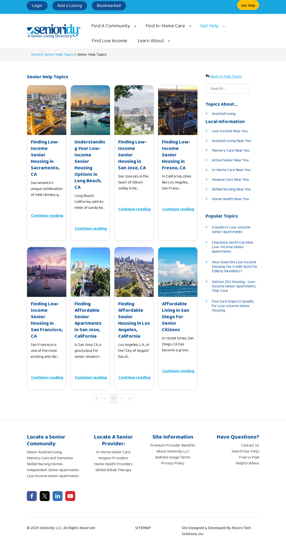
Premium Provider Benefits (172, 445)
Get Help (248, 5)
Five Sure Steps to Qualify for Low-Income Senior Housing (233, 306)
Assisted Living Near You (231, 141)
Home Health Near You (230, 199)
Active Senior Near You (230, 160)
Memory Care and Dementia (50, 458)
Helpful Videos (247, 463)
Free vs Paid (249, 457)
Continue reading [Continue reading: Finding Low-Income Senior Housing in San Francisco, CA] (47, 377)
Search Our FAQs (245, 451)
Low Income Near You (230, 131)
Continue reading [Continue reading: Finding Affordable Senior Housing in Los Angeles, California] (134, 377)
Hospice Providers (113, 458)
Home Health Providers (113, 464)
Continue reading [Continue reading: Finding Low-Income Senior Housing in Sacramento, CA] (47, 216)
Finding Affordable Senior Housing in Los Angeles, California (134, 320)
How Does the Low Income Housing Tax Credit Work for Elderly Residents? (235, 266)
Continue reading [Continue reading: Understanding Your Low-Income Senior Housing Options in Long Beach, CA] (91, 229)
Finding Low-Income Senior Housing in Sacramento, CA (45, 158)
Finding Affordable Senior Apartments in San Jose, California (88, 320)
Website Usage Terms (172, 457)
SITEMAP (143, 528)
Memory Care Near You (231, 150)
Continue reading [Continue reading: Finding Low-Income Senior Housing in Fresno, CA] (178, 209)
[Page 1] (113, 398)
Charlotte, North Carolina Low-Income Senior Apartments (232, 247)
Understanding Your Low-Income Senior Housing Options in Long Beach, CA (89, 164)
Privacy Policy (172, 463)
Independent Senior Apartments (53, 470)
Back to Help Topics (226, 76)
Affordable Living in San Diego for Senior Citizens (175, 317)
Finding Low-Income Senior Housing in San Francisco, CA (47, 320)
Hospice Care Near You (230, 180)
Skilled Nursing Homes (45, 464)
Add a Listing (69, 5)
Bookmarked (109, 5)
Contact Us (250, 445)
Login (37, 5)
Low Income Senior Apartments (53, 476)
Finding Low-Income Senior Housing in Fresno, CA (176, 155)
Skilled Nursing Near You (231, 189)
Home (36, 54)
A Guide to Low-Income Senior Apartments (231, 229)
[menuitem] (113, 25)
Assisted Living (224, 114)
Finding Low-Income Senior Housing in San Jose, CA (132, 155)
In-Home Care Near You (231, 170)
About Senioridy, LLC (172, 451)
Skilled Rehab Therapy (113, 470)
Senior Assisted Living (44, 452)
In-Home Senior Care (113, 452)
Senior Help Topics (59, 54)
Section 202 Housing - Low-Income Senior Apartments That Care (234, 286)
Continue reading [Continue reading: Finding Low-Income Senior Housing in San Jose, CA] (134, 209)
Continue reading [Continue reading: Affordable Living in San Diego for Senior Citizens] (178, 371)
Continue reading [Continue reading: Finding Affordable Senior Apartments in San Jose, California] (91, 377)
